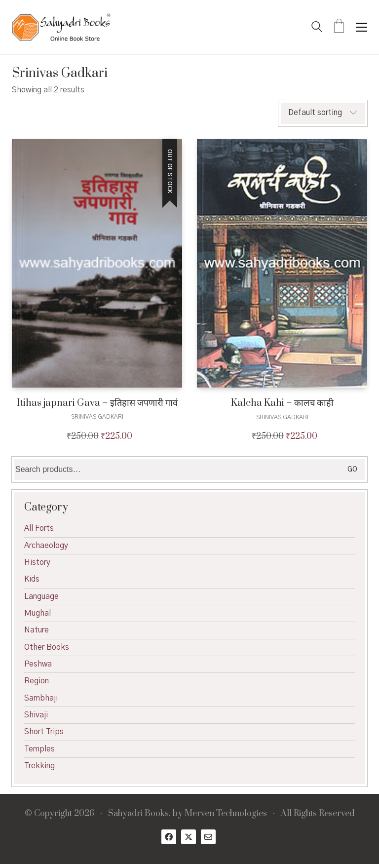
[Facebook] (168, 836)
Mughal (37, 613)
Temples (39, 749)
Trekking (39, 766)
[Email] (208, 836)
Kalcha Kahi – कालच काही (282, 403)
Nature (36, 630)
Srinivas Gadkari (97, 417)
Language (41, 596)
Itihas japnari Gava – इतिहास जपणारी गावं (97, 403)
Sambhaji (41, 698)
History (37, 562)
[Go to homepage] (61, 27)
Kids (31, 579)
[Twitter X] (188, 836)
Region (36, 681)
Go (352, 469)
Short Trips (44, 732)
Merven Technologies (226, 814)
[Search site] (316, 28)
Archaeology (46, 546)
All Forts (39, 528)
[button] (361, 27)
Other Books (46, 647)
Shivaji (36, 715)
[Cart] (339, 27)
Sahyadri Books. (139, 814)
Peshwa (38, 664)
